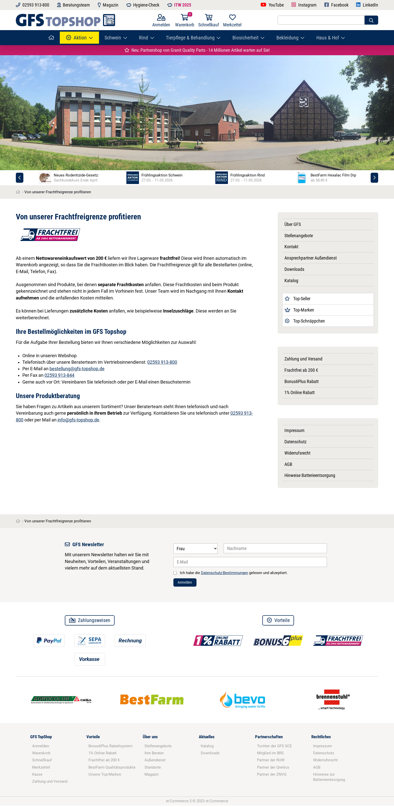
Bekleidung (287, 38)
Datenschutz (295, 441)
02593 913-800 (162, 362)
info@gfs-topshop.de (78, 419)
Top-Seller (298, 298)
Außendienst (155, 762)
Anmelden (187, 583)
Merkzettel (41, 769)
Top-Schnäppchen (305, 321)
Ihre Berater (154, 754)
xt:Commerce (217, 802)
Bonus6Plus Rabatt (301, 381)
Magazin (151, 776)
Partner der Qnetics (273, 769)
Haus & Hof (327, 38)
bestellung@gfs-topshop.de (77, 368)
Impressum (294, 430)
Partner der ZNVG (271, 776)
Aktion (76, 38)
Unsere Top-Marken (104, 776)
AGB (288, 464)
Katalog (291, 280)
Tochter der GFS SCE (274, 747)
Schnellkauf (42, 762)
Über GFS (292, 224)
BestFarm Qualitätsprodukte (111, 769)
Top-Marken (299, 310)
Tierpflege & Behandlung (190, 38)
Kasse (37, 776)
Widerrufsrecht (297, 453)
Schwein (113, 38)
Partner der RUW (270, 762)
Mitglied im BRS (270, 754)
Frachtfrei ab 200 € (301, 370)
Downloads (294, 269)
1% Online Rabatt (299, 392)
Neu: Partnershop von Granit (197, 50)
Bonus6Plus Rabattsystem (110, 747)
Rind (143, 38)
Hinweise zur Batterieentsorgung (329, 778)
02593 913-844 (59, 375)
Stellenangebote (298, 235)
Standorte (152, 769)
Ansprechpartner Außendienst (310, 258)
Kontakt (291, 246)
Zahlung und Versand (303, 358)
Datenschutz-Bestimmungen (224, 573)
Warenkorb (41, 754)
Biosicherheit (245, 38)
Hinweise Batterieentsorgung (309, 475)
